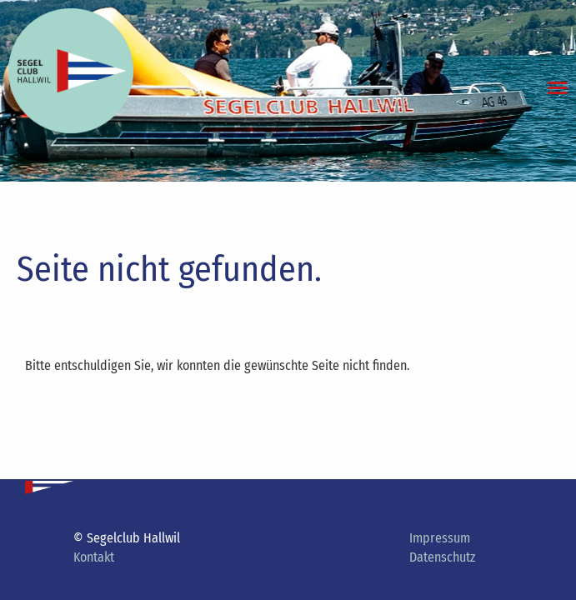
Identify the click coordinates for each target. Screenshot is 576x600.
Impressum (439, 538)
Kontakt (93, 557)
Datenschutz (442, 557)
